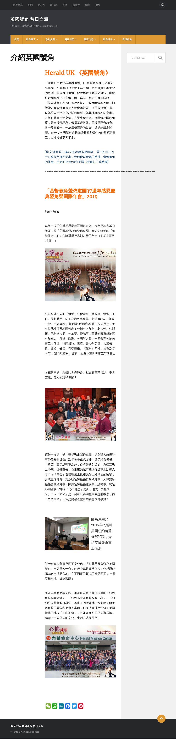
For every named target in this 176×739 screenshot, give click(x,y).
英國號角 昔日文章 (30, 19)
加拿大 (76, 4)
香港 (65, 4)
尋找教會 (127, 39)
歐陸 (87, 4)
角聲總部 (18, 4)
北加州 (41, 4)
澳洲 (97, 4)
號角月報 (108, 39)
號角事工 (31, 39)
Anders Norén (32, 732)
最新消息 (89, 39)
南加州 (53, 4)
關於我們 (69, 39)
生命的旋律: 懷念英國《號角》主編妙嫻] (82, 162)
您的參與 (50, 39)
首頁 (16, 39)
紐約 (30, 4)
